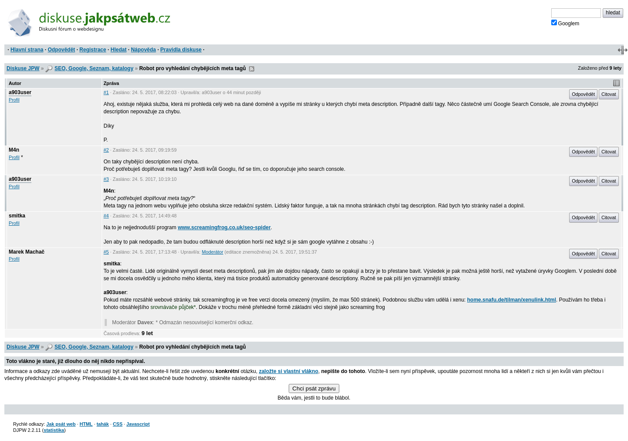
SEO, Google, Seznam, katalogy (94, 68)
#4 (106, 215)
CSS (118, 424)
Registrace (92, 50)
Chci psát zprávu (313, 388)
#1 (106, 92)
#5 (106, 251)
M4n (14, 150)
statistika (54, 430)
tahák (102, 424)
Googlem (565, 23)
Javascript (138, 424)
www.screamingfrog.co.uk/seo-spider (224, 227)
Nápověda (143, 50)
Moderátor (212, 251)
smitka (17, 216)
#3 (106, 179)
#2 (106, 150)
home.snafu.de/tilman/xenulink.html (511, 300)
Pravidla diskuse (181, 50)
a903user (20, 92)
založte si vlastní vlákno (288, 371)
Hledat (118, 50)
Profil (14, 99)
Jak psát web (60, 424)
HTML (85, 424)
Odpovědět (61, 50)
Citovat (608, 94)
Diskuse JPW (23, 68)
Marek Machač (26, 252)
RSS (251, 68)
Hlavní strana (26, 50)
